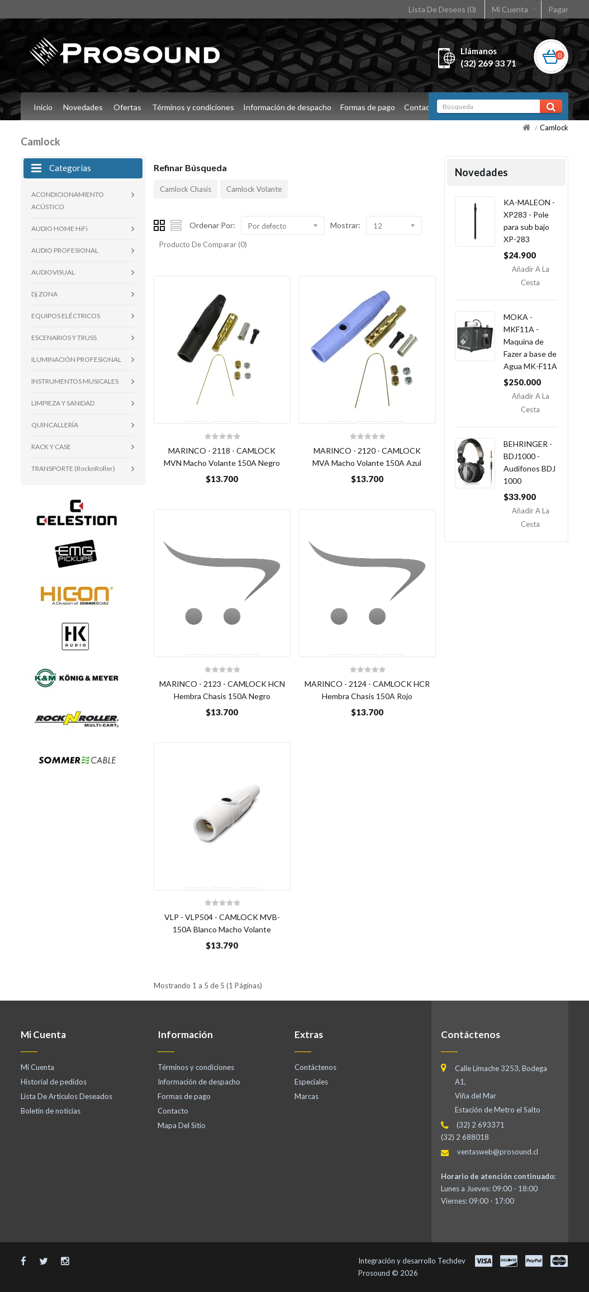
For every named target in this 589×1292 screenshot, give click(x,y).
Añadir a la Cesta (530, 276)
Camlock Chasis (185, 189)
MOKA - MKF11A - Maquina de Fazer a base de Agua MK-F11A (530, 341)
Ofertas (127, 107)
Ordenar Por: (212, 225)
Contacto (426, 107)
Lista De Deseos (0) (442, 9)
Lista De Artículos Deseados (66, 1096)
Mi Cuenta (510, 9)
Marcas (306, 1096)
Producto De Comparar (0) (203, 244)
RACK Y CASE (51, 446)
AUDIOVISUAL (53, 272)
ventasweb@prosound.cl (497, 1151)
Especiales (311, 1081)
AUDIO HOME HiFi (59, 228)
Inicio (43, 107)
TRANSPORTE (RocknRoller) (73, 468)
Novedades (83, 107)
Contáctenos (315, 1067)
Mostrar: (345, 225)
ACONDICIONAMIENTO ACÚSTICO (67, 200)
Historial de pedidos (54, 1081)
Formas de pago (371, 107)
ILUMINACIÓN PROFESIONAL (76, 359)
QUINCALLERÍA (54, 425)
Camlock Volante (254, 189)
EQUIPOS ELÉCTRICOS (65, 316)
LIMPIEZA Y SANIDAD (62, 403)
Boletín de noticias (50, 1110)
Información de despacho (289, 107)
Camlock (554, 127)
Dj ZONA (44, 294)
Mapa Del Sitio (182, 1125)
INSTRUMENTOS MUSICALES (74, 381)
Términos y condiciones (193, 107)
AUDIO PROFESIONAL (64, 250)
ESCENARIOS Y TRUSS (64, 337)
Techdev (452, 1260)
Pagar (558, 9)
